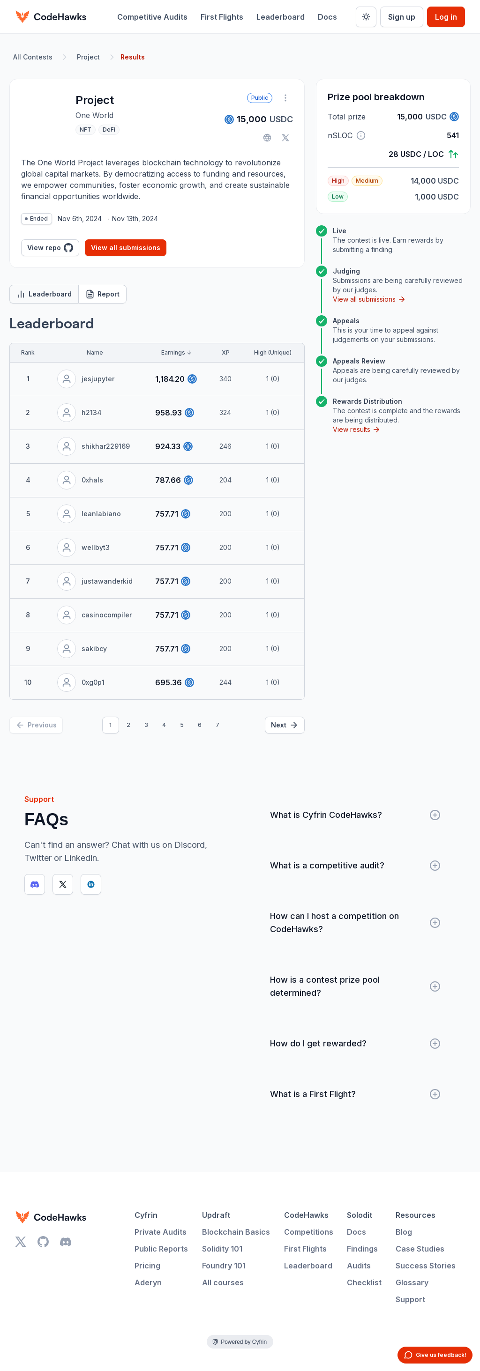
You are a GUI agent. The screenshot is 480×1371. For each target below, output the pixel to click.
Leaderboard (280, 17)
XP (226, 352)
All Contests (32, 57)
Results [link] (132, 57)
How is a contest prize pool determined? (355, 986)
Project (88, 57)
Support (410, 1299)
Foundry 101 (224, 1265)
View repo (50, 247)
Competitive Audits (152, 17)
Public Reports (161, 1248)
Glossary (412, 1282)
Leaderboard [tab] (44, 294)
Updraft (216, 1215)
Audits (359, 1265)
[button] (361, 135)
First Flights (222, 17)
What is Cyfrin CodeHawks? (355, 815)
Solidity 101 (222, 1248)
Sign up (401, 17)
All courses (223, 1282)
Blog (404, 1232)
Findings (362, 1248)
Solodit (359, 1215)
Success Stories (426, 1265)
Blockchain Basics (236, 1232)
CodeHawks (306, 1215)
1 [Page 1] (110, 724)
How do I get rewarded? (355, 1043)
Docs (327, 17)
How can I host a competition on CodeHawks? (355, 922)
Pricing (147, 1265)
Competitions (308, 1232)
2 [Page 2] (128, 724)
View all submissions (125, 248)
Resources (415, 1215)
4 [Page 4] (164, 724)
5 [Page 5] (182, 724)
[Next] (285, 725)
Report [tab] (102, 294)
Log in (446, 17)
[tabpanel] (157, 524)
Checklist (364, 1282)
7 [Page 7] (217, 724)
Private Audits (161, 1232)
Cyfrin (146, 1215)
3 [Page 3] (146, 724)
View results (357, 429)
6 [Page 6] (200, 724)
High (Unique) (273, 352)
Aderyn (148, 1282)
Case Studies (420, 1248)
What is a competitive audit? (355, 865)
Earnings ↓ (176, 352)
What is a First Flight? (355, 1094)
